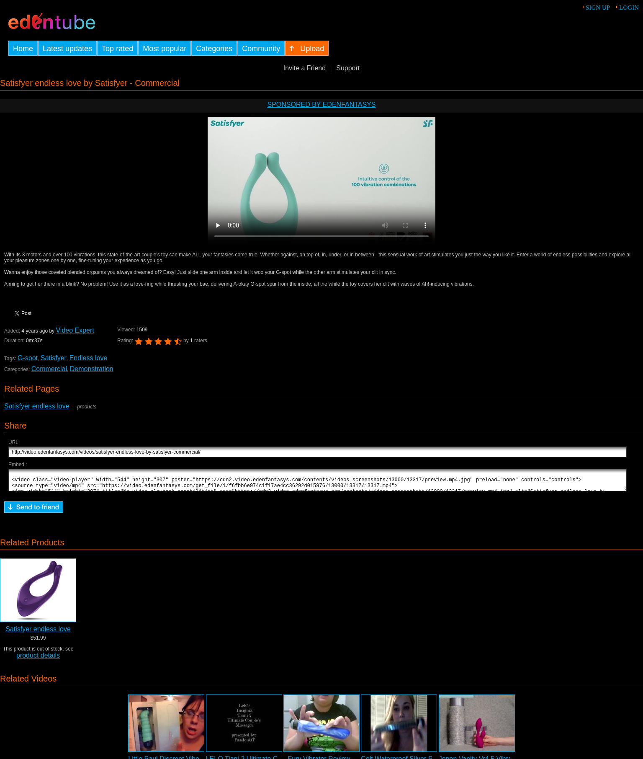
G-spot (28, 357)
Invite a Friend (304, 68)
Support (348, 68)
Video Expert (75, 330)
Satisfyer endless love (36, 406)
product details (38, 659)
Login (629, 7)
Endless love (88, 357)
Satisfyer (54, 357)
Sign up (598, 7)
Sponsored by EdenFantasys (321, 104)
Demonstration (91, 368)
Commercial (49, 368)
